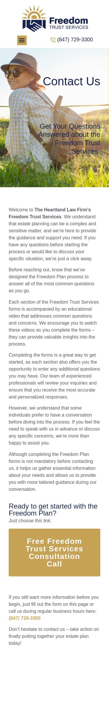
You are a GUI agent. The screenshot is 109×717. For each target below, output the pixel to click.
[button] (22, 40)
